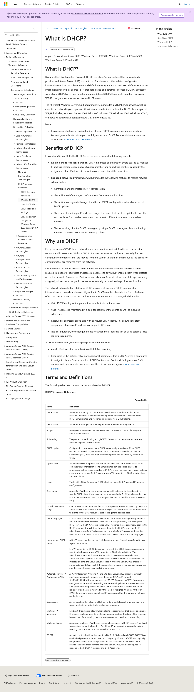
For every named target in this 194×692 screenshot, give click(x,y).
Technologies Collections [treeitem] (24, 94)
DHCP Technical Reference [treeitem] (28, 194)
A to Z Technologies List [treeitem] (22, 77)
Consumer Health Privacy (87, 682)
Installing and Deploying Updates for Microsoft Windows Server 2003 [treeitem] (21, 366)
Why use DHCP (164, 42)
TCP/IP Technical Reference (78, 139)
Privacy (66, 682)
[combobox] (21, 34)
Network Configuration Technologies (70, 28)
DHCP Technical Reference (102, 28)
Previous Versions (27, 682)
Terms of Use (111, 682)
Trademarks (125, 682)
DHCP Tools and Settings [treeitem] (28, 210)
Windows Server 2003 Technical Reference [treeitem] (21, 71)
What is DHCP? (164, 34)
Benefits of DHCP (165, 38)
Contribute (54, 682)
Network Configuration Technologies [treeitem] (24, 176)
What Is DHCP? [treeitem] (28, 200)
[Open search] (180, 4)
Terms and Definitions (167, 45)
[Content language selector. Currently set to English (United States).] (17, 675)
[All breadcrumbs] (48, 28)
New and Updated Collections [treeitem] (19, 83)
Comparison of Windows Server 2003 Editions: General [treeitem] (20, 42)
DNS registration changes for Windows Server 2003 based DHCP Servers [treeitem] (29, 224)
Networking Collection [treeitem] (26, 131)
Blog (41, 682)
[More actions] (146, 28)
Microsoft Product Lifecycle (87, 13)
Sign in (187, 3)
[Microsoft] (6, 4)
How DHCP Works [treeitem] (29, 204)
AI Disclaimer (10, 682)
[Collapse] (34, 28)
